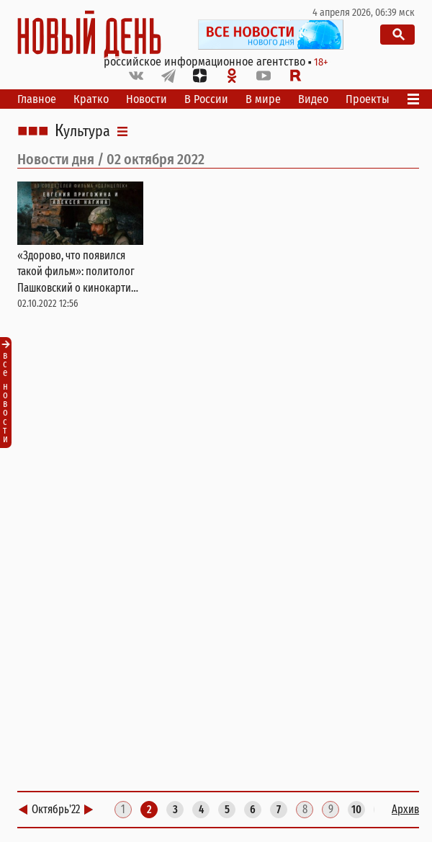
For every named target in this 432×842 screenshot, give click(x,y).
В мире (263, 99)
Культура (82, 131)
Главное (36, 99)
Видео (313, 99)
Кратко (91, 99)
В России (206, 99)
